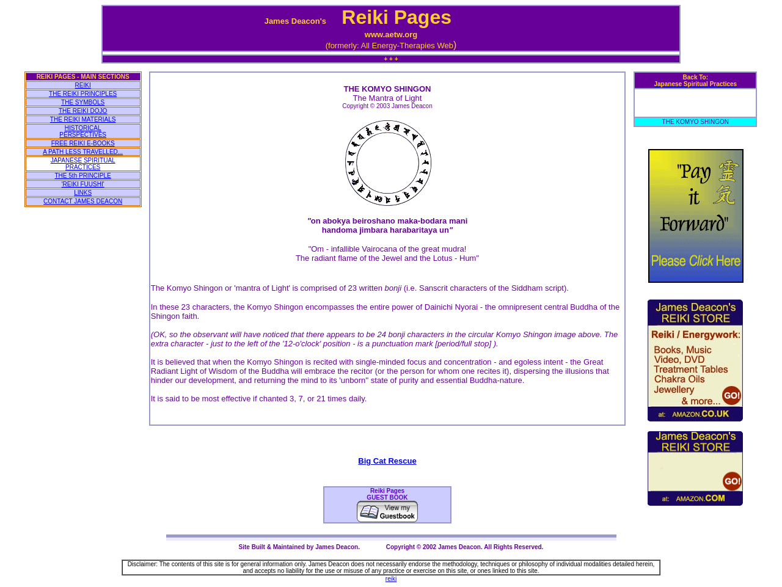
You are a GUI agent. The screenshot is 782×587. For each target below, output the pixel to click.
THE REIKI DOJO (83, 111)
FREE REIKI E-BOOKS (83, 143)
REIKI (83, 85)
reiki (391, 578)
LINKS (83, 192)
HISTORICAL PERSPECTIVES (82, 131)
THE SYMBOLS (82, 102)
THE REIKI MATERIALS (83, 119)
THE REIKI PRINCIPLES (83, 93)
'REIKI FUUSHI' (83, 184)
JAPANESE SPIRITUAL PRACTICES (83, 163)
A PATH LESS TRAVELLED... (83, 151)
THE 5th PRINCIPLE (83, 175)
